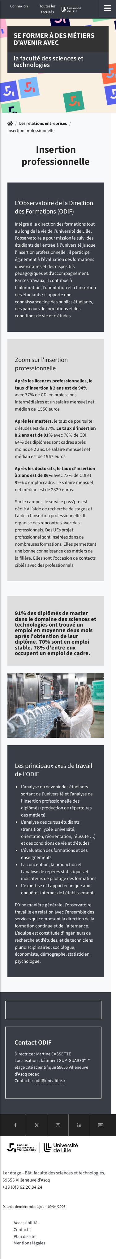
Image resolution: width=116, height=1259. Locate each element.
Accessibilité (25, 1223)
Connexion (19, 6)
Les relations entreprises (43, 123)
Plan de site (24, 1236)
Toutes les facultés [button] (47, 9)
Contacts (22, 1229)
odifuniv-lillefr (49, 1080)
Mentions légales (29, 1243)
